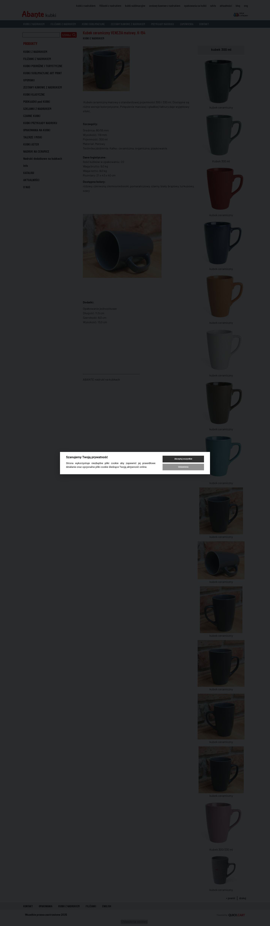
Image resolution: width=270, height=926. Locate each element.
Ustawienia (183, 467)
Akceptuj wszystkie (183, 459)
